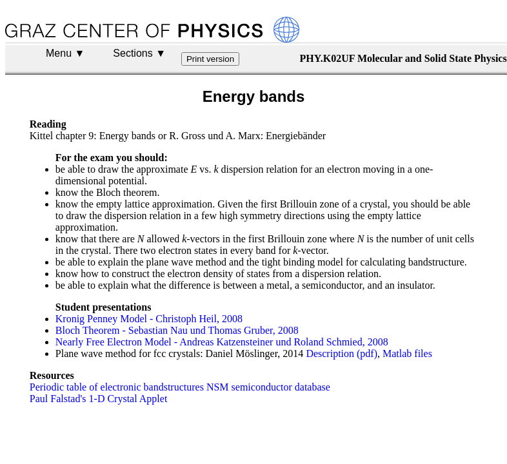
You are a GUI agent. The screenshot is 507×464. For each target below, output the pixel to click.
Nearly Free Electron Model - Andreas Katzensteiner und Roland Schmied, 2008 (221, 341)
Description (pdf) (341, 353)
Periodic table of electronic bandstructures (117, 387)
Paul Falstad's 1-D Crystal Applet (99, 398)
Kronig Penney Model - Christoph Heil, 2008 (149, 318)
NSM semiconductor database (268, 387)
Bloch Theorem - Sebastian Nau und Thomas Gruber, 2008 (177, 330)
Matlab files (407, 353)
